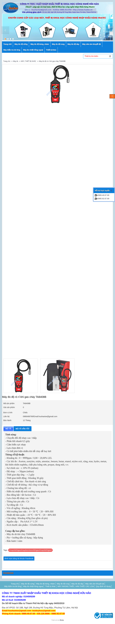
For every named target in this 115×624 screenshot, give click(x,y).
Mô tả (8, 429)
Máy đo (15, 61)
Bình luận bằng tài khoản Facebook (19, 558)
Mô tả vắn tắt (22, 429)
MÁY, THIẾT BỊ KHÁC (28, 61)
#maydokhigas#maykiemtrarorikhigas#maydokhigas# (30, 550)
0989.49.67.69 (101, 195)
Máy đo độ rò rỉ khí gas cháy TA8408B (52, 61)
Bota (62, 620)
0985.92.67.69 (101, 199)
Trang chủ (6, 61)
